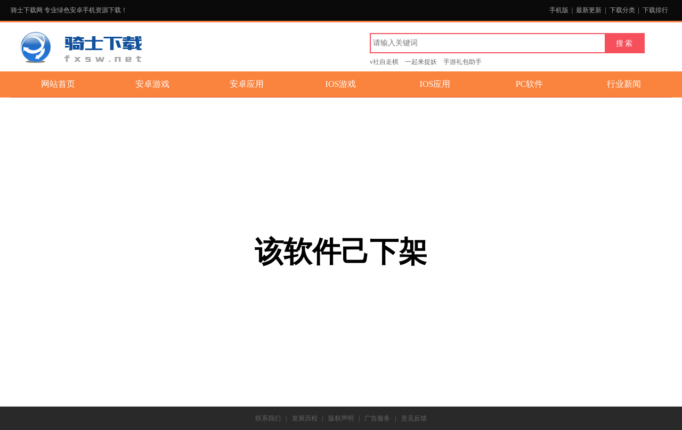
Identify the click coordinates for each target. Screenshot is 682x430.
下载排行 (655, 10)
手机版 (559, 10)
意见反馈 (414, 418)
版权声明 (341, 418)
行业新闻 (624, 83)
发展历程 (305, 418)
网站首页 (58, 83)
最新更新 (589, 10)
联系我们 (268, 418)
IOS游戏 (341, 83)
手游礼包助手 (462, 62)
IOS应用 (435, 83)
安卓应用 (247, 83)
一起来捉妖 (421, 62)
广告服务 (377, 418)
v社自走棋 (384, 62)
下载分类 (622, 10)
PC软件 (529, 83)
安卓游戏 (152, 83)
